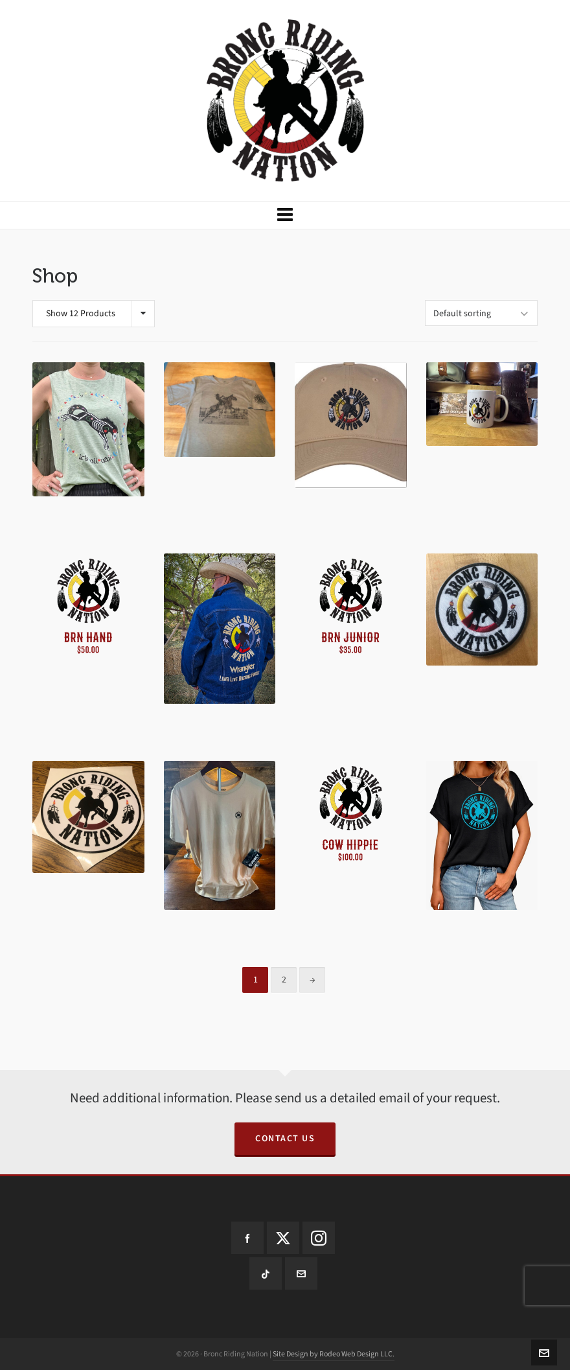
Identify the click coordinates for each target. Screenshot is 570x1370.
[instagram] (318, 1238)
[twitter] (283, 1238)
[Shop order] (481, 313)
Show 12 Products (80, 313)
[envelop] (301, 1273)
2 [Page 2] (284, 979)
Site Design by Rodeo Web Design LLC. (333, 1354)
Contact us (285, 1138)
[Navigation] (285, 215)
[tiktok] (265, 1273)
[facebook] (247, 1238)
